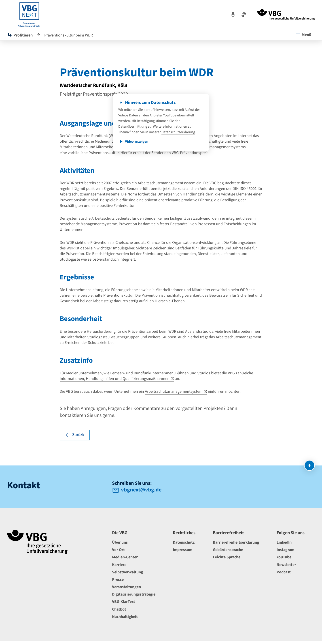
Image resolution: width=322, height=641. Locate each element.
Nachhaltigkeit (125, 617)
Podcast (284, 572)
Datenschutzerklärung (178, 132)
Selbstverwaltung (127, 572)
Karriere (119, 565)
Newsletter (286, 565)
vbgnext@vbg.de (141, 490)
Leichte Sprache (226, 557)
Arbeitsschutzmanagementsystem (174, 391)
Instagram (285, 550)
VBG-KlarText (123, 602)
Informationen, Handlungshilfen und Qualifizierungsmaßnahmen (114, 379)
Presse (118, 579)
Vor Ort (118, 550)
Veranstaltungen (126, 587)
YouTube (284, 557)
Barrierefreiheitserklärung (236, 542)
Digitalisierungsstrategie (133, 594)
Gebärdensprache (228, 550)
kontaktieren (73, 415)
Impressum (182, 550)
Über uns (120, 542)
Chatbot (119, 609)
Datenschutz (184, 542)
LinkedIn (284, 542)
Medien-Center (125, 557)
